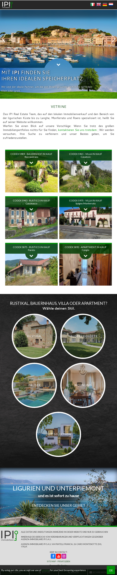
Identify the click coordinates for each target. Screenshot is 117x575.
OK (111, 570)
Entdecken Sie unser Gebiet (58, 505)
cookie (45, 570)
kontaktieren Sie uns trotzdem (78, 130)
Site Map (51, 561)
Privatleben (64, 561)
